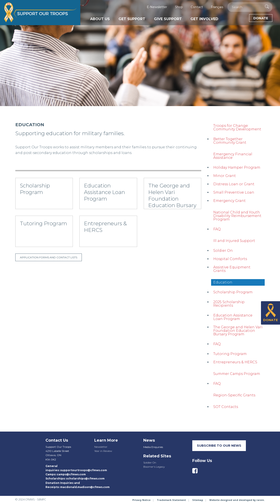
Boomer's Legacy (154, 466)
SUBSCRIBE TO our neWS (219, 446)
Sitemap (197, 500)
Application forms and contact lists (48, 257)
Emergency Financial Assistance (232, 156)
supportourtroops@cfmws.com (83, 470)
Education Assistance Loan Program (232, 317)
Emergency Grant (229, 201)
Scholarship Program (233, 292)
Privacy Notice (141, 500)
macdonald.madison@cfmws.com (85, 487)
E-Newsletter (157, 7)
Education (222, 282)
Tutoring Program (230, 354)
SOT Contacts (225, 407)
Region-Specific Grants (234, 395)
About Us (100, 19)
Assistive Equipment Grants (231, 269)
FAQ (217, 229)
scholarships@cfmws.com (85, 478)
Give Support (168, 19)
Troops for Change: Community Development (237, 127)
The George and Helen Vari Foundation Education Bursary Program (237, 330)
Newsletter (100, 446)
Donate (260, 18)
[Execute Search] (267, 6)
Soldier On (223, 250)
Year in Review (103, 451)
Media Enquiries (153, 447)
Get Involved (204, 19)
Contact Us (57, 440)
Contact (197, 7)
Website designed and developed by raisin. (237, 500)
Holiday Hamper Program (236, 167)
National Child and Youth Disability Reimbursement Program (237, 215)
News (149, 440)
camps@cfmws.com (71, 474)
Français (217, 7)
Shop (179, 7)
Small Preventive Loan (233, 192)
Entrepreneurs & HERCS (235, 362)
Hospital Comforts (230, 259)
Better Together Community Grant (229, 141)
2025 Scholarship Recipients (229, 304)
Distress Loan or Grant (233, 184)
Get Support (132, 19)
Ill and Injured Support (234, 241)
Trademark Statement (171, 500)
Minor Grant (224, 176)
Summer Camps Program (236, 374)
